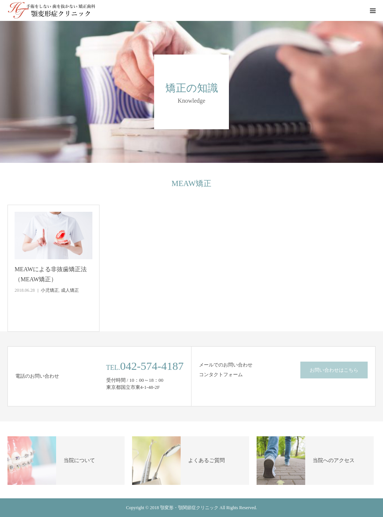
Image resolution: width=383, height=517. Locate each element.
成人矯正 (70, 290)
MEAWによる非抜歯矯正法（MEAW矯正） (51, 274)
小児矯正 (50, 290)
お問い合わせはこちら (334, 370)
